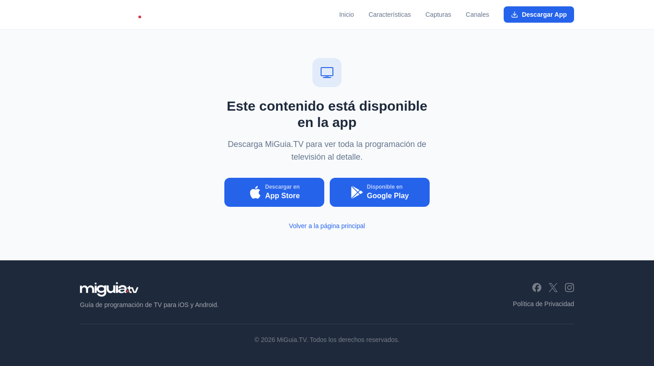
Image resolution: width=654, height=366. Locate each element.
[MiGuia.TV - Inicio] (117, 14)
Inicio (346, 14)
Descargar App (539, 14)
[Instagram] (569, 287)
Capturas (438, 14)
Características (389, 14)
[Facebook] (536, 287)
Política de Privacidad (543, 303)
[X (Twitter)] (553, 287)
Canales (477, 14)
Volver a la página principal (327, 225)
